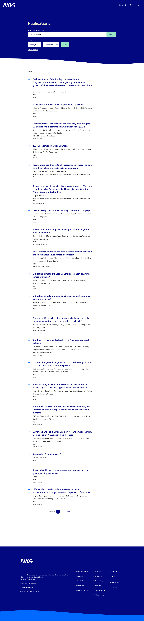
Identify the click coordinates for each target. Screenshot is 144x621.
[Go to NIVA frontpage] (59, 5)
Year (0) (33, 44)
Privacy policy (99, 595)
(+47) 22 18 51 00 (30, 583)
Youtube (114, 577)
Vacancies (98, 585)
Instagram (115, 582)
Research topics (82, 571)
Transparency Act (100, 590)
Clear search (33, 49)
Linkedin (114, 588)
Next (69, 511)
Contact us (98, 576)
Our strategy (99, 581)
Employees (80, 585)
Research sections (83, 590)
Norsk (122, 5)
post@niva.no (28, 587)
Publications (81, 581)
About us (98, 571)
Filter (65, 44)
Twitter (114, 571)
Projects (80, 576)
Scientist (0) (49, 44)
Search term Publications (36, 30)
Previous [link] (52, 511)
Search (111, 34)
